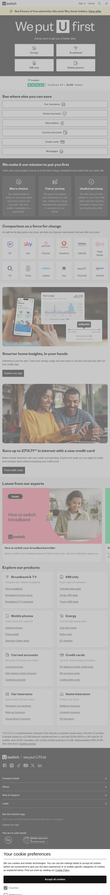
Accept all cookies (55, 879)
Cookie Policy (62, 870)
